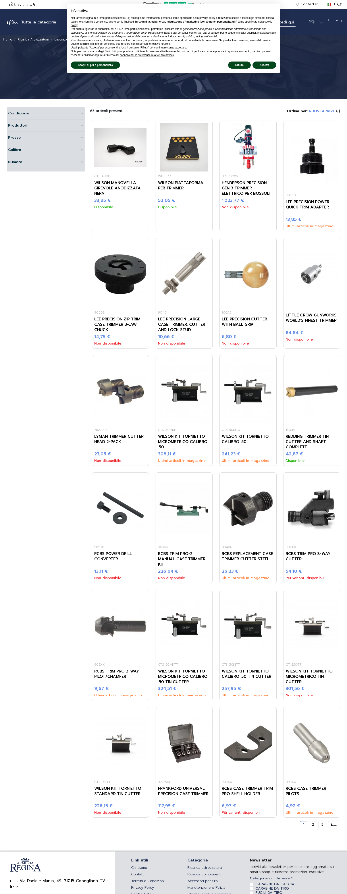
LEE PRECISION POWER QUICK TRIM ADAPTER (307, 204)
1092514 (164, 782)
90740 (291, 195)
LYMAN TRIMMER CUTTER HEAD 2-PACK (119, 439)
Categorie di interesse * (271, 878)
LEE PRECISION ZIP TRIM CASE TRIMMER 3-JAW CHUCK (117, 324)
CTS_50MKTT (168, 664)
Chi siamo (139, 867)
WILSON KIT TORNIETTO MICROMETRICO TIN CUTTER (309, 676)
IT (334, 4)
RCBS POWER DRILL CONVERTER (113, 556)
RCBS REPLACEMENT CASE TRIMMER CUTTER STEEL (247, 556)
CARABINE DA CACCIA (274, 884)
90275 (226, 312)
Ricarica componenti (204, 874)
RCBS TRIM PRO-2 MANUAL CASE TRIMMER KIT (181, 559)
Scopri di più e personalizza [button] (95, 65)
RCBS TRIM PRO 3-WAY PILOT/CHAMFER (116, 674)
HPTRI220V (230, 176)
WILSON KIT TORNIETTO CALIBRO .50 (245, 439)
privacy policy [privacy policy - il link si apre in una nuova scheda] (207, 17)
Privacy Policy (142, 887)
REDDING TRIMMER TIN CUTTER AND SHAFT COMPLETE (307, 441)
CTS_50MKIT (167, 430)
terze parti (129, 29)
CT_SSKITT (294, 664)
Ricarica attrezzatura (204, 867)
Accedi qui (284, 22)
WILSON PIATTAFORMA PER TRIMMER (180, 185)
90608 (99, 312)
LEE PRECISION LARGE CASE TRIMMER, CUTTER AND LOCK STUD (181, 324)
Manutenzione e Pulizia (206, 887)
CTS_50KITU (231, 430)
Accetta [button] (264, 65)
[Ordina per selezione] (313, 111)
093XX (291, 782)
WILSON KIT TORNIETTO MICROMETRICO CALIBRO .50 (182, 441)
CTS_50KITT (231, 664)
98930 (99, 547)
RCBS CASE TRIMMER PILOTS (306, 791)
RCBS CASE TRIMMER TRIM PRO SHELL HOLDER (247, 791)
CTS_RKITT (102, 782)
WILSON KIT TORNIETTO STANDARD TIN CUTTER (117, 791)
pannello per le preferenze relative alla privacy (147, 55)
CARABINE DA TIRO (272, 888)
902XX (291, 547)
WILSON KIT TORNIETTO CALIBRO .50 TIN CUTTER (246, 674)
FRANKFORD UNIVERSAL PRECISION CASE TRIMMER (183, 791)
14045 (290, 430)
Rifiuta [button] (239, 65)
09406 (227, 547)
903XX (227, 782)
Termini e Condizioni (147, 881)
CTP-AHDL (102, 176)
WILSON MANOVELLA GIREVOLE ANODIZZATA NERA (117, 188)
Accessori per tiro (202, 881)
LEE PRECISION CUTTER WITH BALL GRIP (244, 322)
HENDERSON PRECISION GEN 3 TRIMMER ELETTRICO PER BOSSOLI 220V (246, 191)
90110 (162, 312)
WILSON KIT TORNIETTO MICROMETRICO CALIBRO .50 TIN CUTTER (182, 676)
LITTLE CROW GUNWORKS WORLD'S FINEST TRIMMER (311, 318)
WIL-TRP (164, 176)
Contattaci (309, 4)
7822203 (100, 430)
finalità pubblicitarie (249, 32)
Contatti (138, 874)
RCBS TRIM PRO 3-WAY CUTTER (308, 556)
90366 (163, 547)
